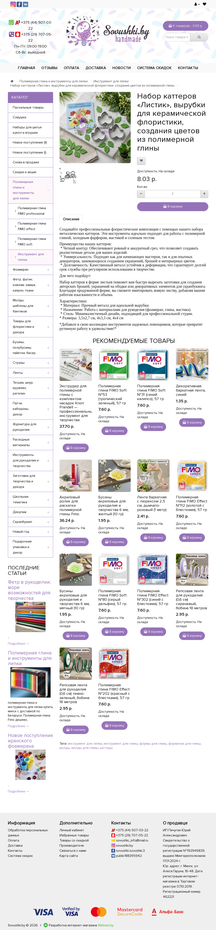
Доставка (96, 67)
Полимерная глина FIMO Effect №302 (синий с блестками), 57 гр (152, 597)
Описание (71, 219)
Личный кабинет (71, 830)
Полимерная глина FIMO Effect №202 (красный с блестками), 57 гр (114, 691)
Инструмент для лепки (111, 81)
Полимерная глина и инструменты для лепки (53, 81)
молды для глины (84, 748)
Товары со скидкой (74, 840)
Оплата (71, 67)
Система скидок (154, 67)
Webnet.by (106, 925)
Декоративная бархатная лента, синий (191, 390)
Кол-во (142, 187)
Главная (26, 67)
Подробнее (18, 644)
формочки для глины (184, 743)
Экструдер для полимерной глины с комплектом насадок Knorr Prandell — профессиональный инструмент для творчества (76, 403)
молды (64, 748)
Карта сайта (68, 856)
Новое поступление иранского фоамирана (30, 741)
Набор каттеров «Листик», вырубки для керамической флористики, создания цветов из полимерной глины (92, 85)
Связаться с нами (72, 851)
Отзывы (49, 67)
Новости (121, 67)
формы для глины (153, 743)
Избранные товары (74, 835)
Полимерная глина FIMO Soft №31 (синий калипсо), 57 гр (151, 392)
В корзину (172, 206)
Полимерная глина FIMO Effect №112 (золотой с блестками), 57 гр (191, 503)
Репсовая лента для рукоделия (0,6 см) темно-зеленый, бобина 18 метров (74, 693)
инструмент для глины (121, 743)
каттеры (106, 748)
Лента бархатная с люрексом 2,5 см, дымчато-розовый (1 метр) (152, 503)
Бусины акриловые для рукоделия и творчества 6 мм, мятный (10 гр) (74, 599)
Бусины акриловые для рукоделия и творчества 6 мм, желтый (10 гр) (113, 505)
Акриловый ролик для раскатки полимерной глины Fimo (70, 505)
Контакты (188, 67)
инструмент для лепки (85, 743)
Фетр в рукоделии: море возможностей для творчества (29, 590)
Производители (71, 845)
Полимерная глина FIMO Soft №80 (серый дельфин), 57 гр (112, 597)
